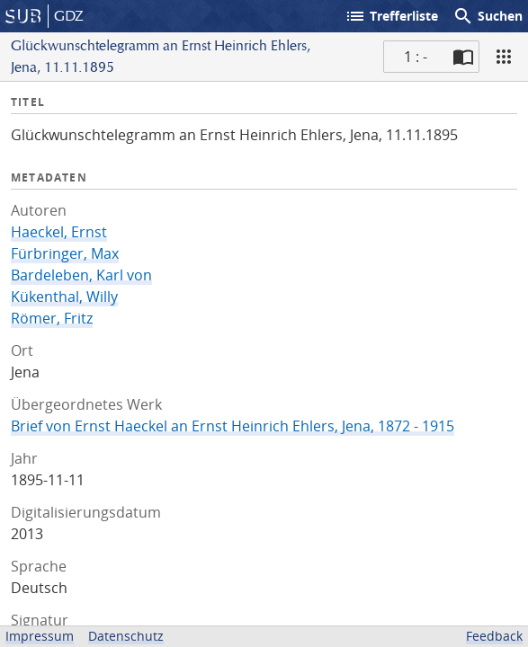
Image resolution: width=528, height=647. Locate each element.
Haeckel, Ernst (59, 232)
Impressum (39, 635)
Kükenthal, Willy (64, 296)
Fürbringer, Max (65, 253)
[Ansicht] (504, 56)
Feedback (494, 635)
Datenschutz (126, 635)
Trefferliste (391, 16)
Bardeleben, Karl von (81, 275)
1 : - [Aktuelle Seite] (415, 56)
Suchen (487, 16)
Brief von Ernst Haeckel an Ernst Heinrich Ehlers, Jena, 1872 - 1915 (232, 426)
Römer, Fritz (52, 318)
